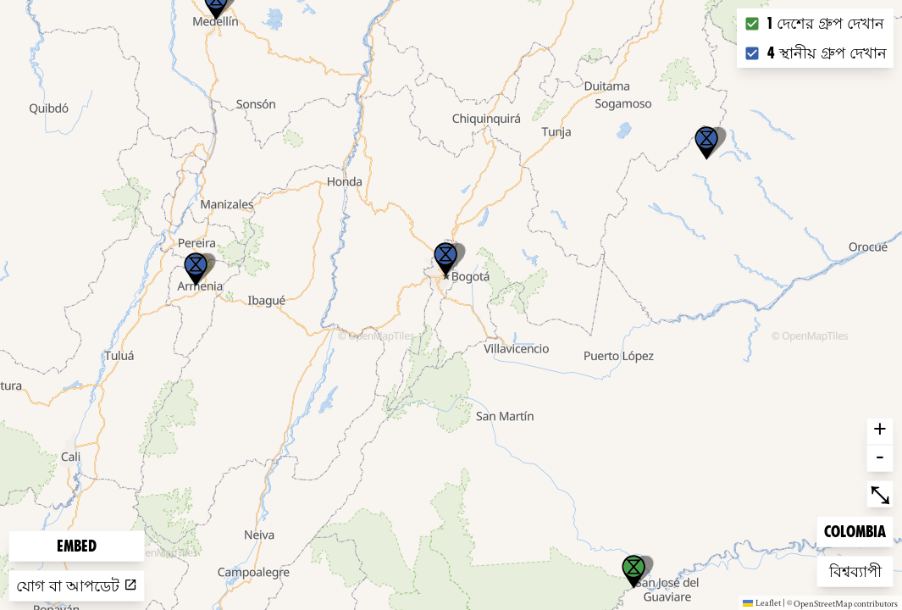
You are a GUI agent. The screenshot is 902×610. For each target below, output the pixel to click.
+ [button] (880, 431)
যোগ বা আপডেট (76, 586)
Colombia (854, 530)
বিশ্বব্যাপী (856, 569)
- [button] (880, 458)
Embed (77, 546)
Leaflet (762, 602)
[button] (706, 143)
